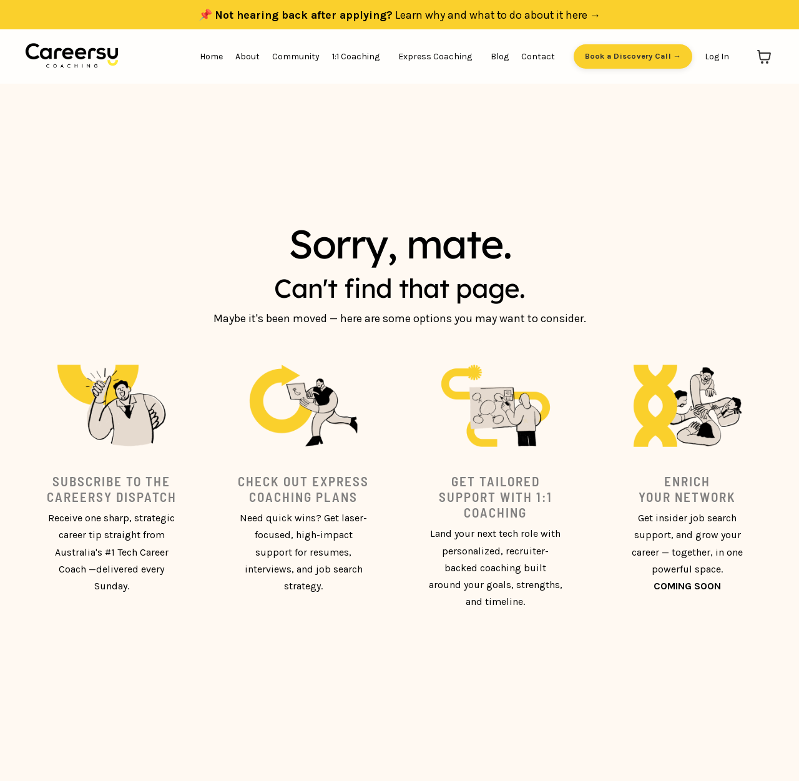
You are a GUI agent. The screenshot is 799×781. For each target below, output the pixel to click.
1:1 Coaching (356, 56)
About (247, 56)
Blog (500, 56)
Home (211, 56)
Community (296, 56)
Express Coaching (435, 56)
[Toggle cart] (764, 57)
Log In (717, 56)
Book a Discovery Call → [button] (633, 56)
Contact (538, 56)
